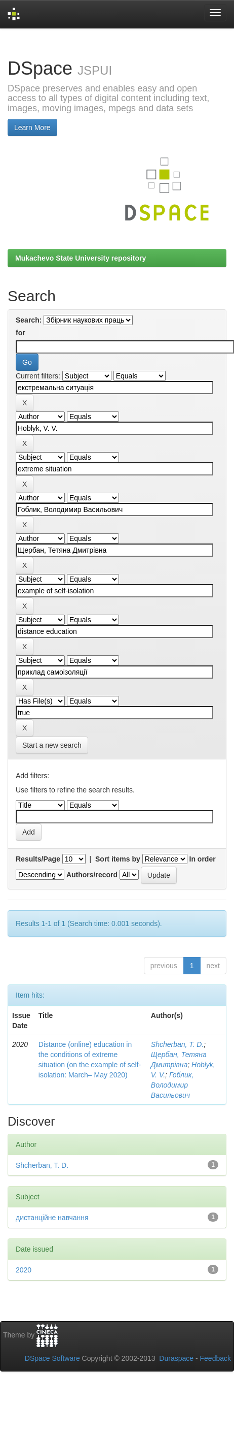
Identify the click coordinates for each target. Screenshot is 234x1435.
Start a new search (52, 745)
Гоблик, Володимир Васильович (172, 1085)
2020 (23, 1270)
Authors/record (92, 875)
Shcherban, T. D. (177, 1044)
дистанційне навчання (52, 1218)
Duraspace (176, 1358)
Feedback (215, 1358)
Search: (29, 320)
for (20, 333)
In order (202, 859)
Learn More (32, 127)
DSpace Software (52, 1358)
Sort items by (117, 859)
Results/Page (38, 859)
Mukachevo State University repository (80, 258)
